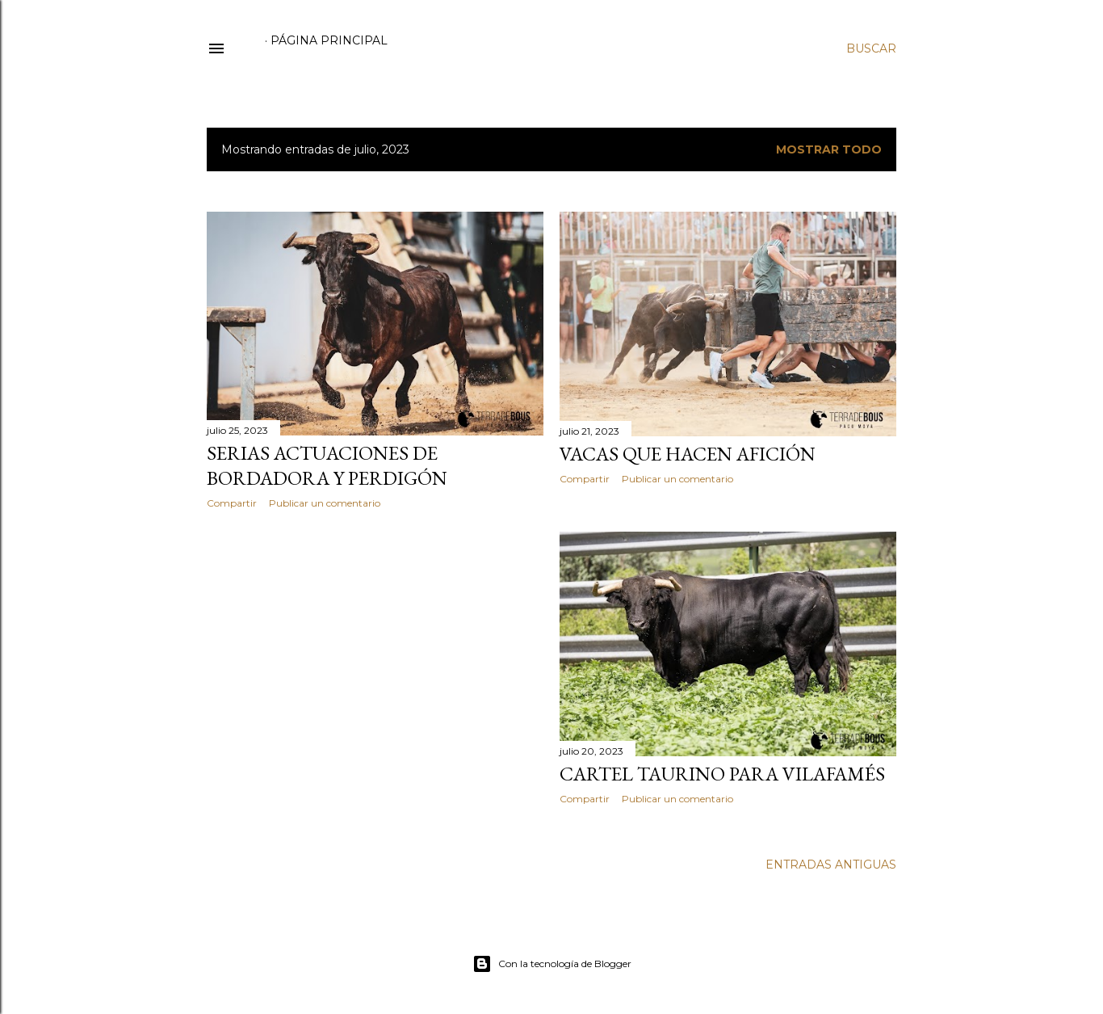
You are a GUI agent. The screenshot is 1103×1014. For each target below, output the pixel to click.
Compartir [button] (232, 503)
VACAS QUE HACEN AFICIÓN (688, 453)
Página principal (329, 40)
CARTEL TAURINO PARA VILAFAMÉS (722, 773)
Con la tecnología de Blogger (551, 964)
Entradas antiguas (830, 864)
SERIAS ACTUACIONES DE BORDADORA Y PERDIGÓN (327, 465)
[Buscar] (871, 48)
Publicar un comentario (324, 503)
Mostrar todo (829, 149)
